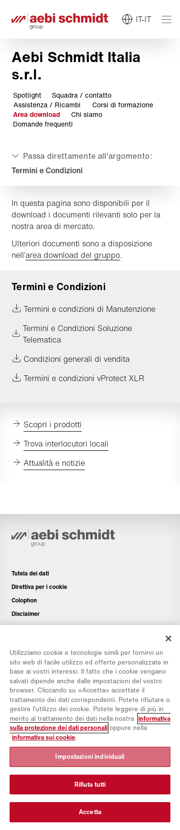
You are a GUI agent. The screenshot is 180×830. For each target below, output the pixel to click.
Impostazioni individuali (89, 756)
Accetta (90, 812)
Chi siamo (86, 114)
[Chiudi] (168, 638)
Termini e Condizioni (47, 170)
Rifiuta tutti (90, 784)
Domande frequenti (43, 124)
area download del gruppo (72, 255)
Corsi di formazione (122, 105)
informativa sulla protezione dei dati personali (90, 723)
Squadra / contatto (81, 95)
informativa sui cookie (43, 737)
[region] (90, 727)
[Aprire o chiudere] (81, 156)
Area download (36, 114)
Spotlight (27, 95)
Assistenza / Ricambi (47, 105)
